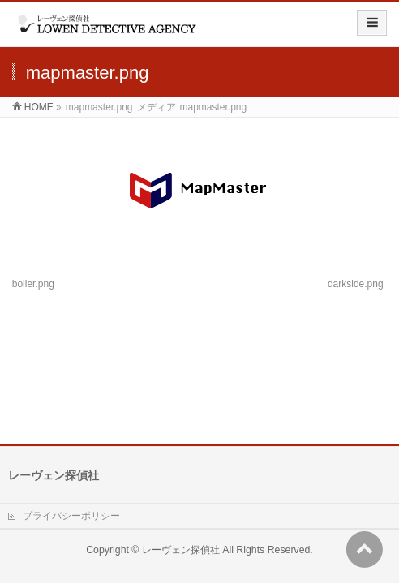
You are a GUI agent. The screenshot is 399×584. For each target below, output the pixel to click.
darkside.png (356, 284)
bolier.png (33, 284)
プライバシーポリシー (71, 419)
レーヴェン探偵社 (181, 453)
